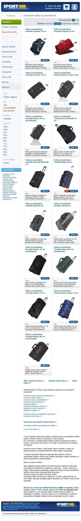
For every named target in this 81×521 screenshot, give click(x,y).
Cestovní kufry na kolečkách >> (36, 400)
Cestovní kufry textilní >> (34, 398)
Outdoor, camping (9, 27)
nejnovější (49, 24)
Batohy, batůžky (8, 47)
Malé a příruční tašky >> (34, 381)
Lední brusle (7, 57)
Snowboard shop (8, 506)
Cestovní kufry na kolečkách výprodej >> (40, 414)
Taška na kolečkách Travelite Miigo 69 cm (63, 161)
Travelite (7, 119)
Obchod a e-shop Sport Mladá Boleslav (41, 488)
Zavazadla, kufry (9, 32)
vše (77, 20)
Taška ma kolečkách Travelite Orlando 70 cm (35, 74)
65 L (5, 141)
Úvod (27, 503)
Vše (5, 105)
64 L (5, 138)
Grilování (6, 87)
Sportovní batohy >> (32, 410)
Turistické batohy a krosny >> (35, 406)
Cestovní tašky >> (31, 404)
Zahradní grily (7, 189)
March (33, 490)
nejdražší (75, 24)
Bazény (5, 82)
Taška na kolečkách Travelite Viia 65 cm (62, 205)
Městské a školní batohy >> (35, 408)
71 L (5, 143)
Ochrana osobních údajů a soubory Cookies (23, 505)
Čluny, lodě (6, 77)
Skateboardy (7, 67)
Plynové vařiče (8, 186)
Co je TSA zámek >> (32, 429)
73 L (5, 146)
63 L (5, 135)
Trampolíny (6, 72)
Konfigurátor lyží (33, 508)
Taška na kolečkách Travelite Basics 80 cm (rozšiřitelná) (35, 336)
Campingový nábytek (10, 182)
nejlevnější (67, 24)
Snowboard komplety (10, 197)
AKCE (6, 163)
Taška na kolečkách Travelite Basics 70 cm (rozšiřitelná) (35, 118)
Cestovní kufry (9, 37)
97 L (5, 155)
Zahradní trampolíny (9, 192)
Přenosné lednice (9, 184)
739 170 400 (53, 6)
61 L (5, 132)
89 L (5, 152)
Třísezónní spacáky (9, 177)
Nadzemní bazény (9, 191)
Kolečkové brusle (9, 52)
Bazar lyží (6, 196)
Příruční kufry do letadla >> (35, 402)
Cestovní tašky (9, 42)
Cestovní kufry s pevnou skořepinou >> (39, 396)
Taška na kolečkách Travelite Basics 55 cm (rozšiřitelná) (63, 249)
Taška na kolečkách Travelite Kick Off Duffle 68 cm (37, 162)
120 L (6, 127)
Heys (52, 490)
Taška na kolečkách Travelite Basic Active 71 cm (66, 292)
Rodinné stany (8, 179)
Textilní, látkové (10, 97)
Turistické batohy (8, 181)
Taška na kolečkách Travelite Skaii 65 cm (34, 205)
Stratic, (46, 490)
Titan (39, 490)
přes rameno (9, 111)
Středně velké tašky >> (58, 381)
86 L (5, 149)
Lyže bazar (10, 508)
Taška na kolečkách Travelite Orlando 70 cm (35, 30)
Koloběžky (6, 62)
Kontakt (32, 503)
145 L (6, 129)
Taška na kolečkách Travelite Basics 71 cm (35, 292)
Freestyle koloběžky (9, 194)
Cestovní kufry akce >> (33, 416)
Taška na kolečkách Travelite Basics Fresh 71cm (66, 74)
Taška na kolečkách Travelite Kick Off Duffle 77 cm (65, 118)
